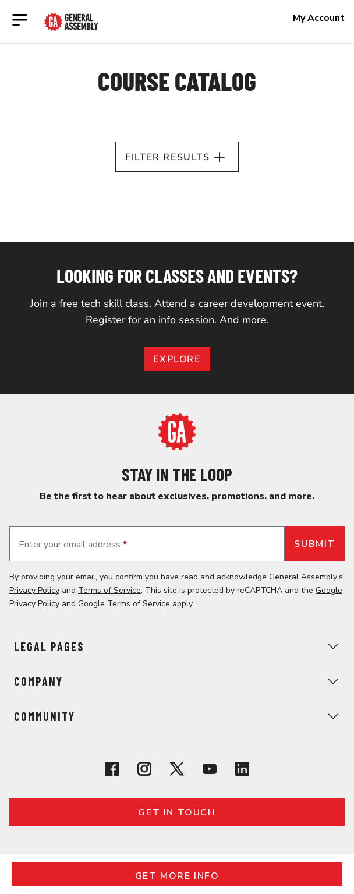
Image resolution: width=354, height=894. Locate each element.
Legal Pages (177, 646)
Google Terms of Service (124, 603)
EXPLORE (176, 359)
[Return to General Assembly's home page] (177, 447)
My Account (319, 18)
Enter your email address (73, 544)
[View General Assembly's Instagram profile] (144, 771)
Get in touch (176, 812)
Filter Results (176, 157)
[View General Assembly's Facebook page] (112, 771)
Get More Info (177, 876)
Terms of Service (109, 590)
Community (177, 716)
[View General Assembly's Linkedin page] (242, 771)
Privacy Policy (34, 590)
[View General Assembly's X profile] (177, 771)
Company (177, 681)
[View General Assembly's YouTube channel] (210, 771)
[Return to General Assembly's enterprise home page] (71, 22)
